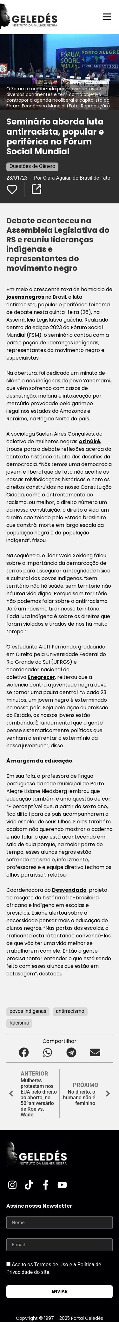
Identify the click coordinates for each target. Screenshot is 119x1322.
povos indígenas (28, 1011)
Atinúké (89, 441)
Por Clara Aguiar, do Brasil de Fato (72, 178)
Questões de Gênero (32, 166)
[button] (24, 1052)
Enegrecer (41, 677)
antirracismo (70, 1011)
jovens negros (25, 297)
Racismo (19, 1023)
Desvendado (69, 890)
